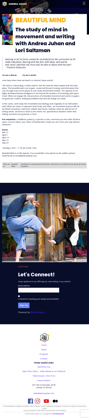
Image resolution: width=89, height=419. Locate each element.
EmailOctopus (37, 312)
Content (43, 358)
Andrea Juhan (18, 3)
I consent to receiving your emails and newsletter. (38, 299)
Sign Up (24, 305)
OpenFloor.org (43, 366)
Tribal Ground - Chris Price (43, 376)
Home (44, 345)
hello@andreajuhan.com (44, 393)
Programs (43, 354)
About (43, 349)
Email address (24, 286)
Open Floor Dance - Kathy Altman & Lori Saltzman (43, 371)
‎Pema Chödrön (43, 380)
